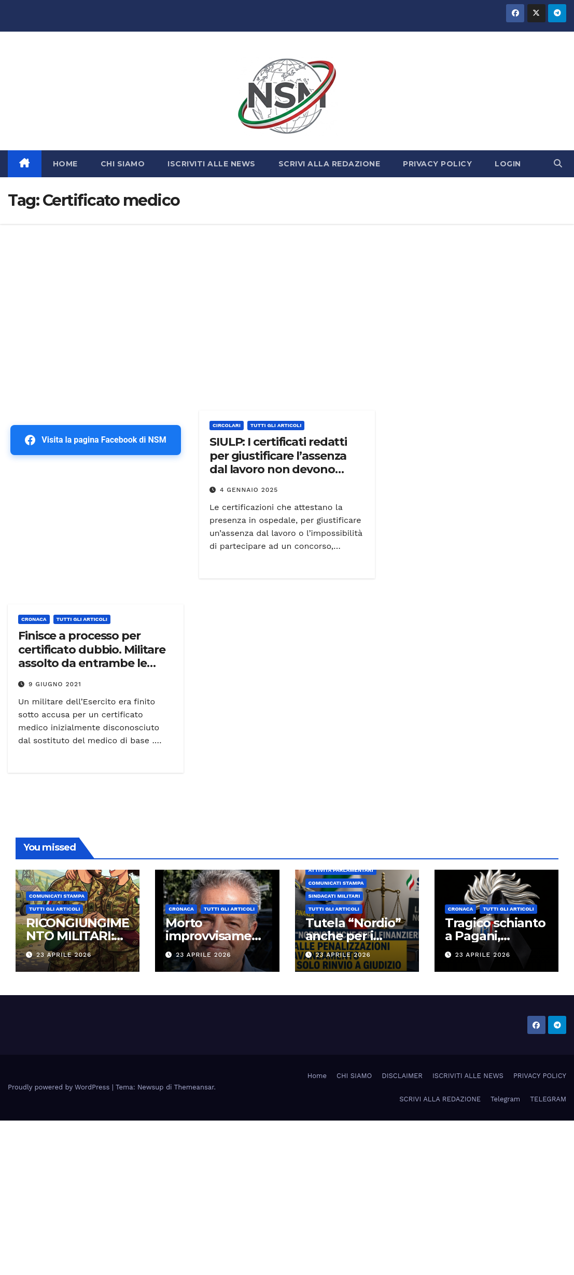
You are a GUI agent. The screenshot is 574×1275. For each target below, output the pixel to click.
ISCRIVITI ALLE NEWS (211, 163)
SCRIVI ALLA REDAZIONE (329, 163)
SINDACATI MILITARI (334, 896)
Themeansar (194, 1087)
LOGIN (508, 163)
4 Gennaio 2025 (249, 489)
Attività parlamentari (341, 870)
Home (317, 1076)
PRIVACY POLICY (437, 163)
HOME (65, 163)
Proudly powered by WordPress (60, 1087)
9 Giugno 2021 (55, 684)
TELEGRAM (548, 1099)
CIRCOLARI (227, 425)
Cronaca (34, 619)
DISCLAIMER (402, 1076)
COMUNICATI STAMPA (57, 896)
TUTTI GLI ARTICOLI (275, 425)
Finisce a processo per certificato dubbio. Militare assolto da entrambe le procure (91, 656)
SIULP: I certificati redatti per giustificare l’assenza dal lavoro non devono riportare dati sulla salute (279, 462)
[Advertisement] (287, 301)
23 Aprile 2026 (63, 954)
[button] (558, 163)
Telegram (505, 1099)
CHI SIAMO (123, 163)
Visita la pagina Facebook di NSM (95, 440)
